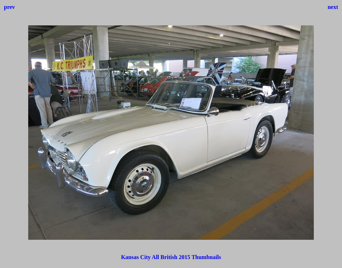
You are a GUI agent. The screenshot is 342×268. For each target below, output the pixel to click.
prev (9, 7)
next (333, 7)
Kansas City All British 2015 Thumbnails (171, 257)
